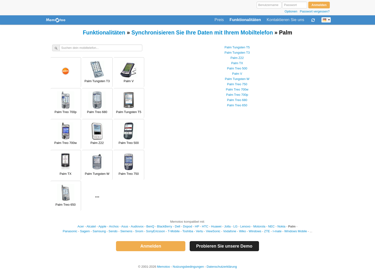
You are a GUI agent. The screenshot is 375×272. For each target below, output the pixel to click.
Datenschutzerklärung (222, 266)
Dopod (187, 226)
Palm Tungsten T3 (237, 52)
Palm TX (237, 63)
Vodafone (229, 231)
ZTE (267, 231)
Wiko (242, 231)
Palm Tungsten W (237, 79)
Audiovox (137, 226)
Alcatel (91, 226)
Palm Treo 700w (237, 89)
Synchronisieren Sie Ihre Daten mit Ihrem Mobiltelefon (202, 32)
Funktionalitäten (245, 20)
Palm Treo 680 (237, 100)
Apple (102, 226)
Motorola (259, 226)
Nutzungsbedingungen (188, 266)
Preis (219, 20)
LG (235, 226)
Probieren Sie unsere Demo (224, 246)
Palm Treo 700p (237, 94)
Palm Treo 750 (237, 84)
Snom (139, 231)
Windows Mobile (295, 231)
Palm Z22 (237, 58)
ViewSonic (213, 231)
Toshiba (187, 231)
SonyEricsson (155, 231)
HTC (205, 226)
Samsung (99, 231)
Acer (80, 226)
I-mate (277, 231)
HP (197, 226)
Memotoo (163, 266)
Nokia (281, 226)
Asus (124, 226)
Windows (255, 231)
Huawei (216, 226)
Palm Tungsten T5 (237, 47)
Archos (114, 226)
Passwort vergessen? (315, 11)
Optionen (291, 11)
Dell (177, 226)
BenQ (150, 226)
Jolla (227, 226)
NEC (271, 226)
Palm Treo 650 (237, 105)
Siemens (126, 231)
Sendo (113, 231)
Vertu (199, 231)
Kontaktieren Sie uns (285, 20)
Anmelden (150, 246)
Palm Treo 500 (237, 68)
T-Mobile (174, 231)
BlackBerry (164, 226)
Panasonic (70, 231)
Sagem (85, 231)
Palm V (237, 73)
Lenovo (245, 226)
